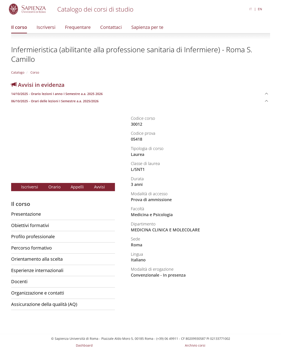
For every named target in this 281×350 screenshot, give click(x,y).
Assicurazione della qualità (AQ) (44, 304)
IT (250, 9)
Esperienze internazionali (37, 270)
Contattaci (111, 27)
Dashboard (84, 345)
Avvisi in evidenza (38, 84)
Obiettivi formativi (30, 225)
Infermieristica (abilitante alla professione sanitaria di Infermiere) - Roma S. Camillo (131, 54)
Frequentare (78, 27)
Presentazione (26, 214)
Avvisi (99, 187)
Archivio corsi (195, 345)
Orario (54, 187)
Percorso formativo (31, 248)
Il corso (19, 27)
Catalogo (17, 72)
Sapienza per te (147, 27)
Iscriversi (46, 27)
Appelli (77, 187)
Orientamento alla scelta (37, 259)
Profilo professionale (33, 236)
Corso (34, 72)
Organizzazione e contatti (37, 293)
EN (260, 9)
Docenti (19, 281)
